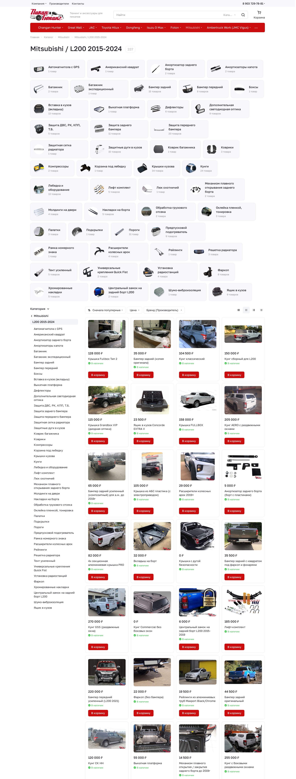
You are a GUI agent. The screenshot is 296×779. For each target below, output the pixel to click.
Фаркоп (39, 581)
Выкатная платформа (48, 384)
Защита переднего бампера (52, 416)
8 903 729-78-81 (253, 3)
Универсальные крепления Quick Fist (52, 568)
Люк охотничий (44, 478)
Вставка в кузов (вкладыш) (52, 379)
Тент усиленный (44, 560)
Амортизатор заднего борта (52, 340)
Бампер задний (44, 362)
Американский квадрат (49, 334)
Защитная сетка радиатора (52, 422)
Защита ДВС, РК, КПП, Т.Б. (52, 405)
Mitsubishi (41, 316)
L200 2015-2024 (43, 322)
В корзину (98, 374)
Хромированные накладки (51, 587)
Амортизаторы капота (48, 345)
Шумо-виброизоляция (49, 602)
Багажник (40, 351)
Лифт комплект (44, 472)
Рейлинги (40, 549)
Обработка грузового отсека (53, 504)
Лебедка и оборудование (51, 467)
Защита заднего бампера (50, 411)
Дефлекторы (42, 390)
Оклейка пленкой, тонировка (53, 510)
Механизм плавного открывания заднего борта (52, 485)
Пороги (39, 527)
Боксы (38, 373)
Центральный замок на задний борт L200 (54, 594)
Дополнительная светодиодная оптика (55, 397)
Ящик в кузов (43, 607)
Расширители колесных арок (53, 544)
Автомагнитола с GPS (48, 328)
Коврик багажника (46, 433)
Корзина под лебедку (48, 450)
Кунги (38, 461)
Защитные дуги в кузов (49, 427)
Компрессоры (43, 444)
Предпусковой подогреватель (54, 532)
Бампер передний (46, 368)
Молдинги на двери (47, 493)
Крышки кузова (44, 456)
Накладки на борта (46, 499)
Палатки (39, 515)
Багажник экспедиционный (52, 356)
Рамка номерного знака (50, 538)
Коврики (39, 439)
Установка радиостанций (50, 575)
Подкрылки (41, 521)
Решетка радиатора (47, 555)
